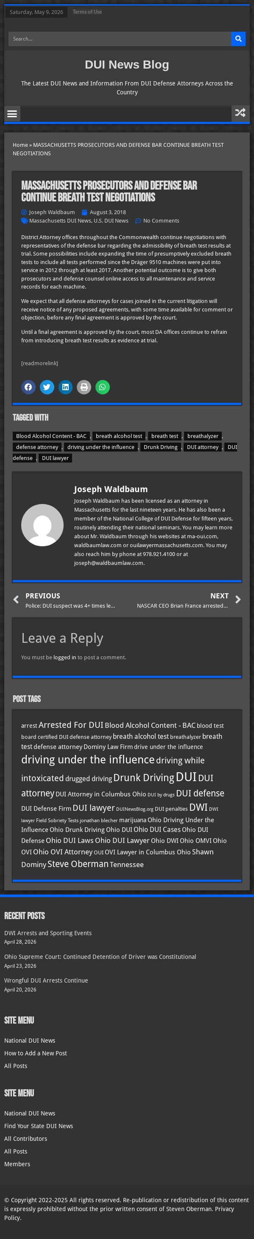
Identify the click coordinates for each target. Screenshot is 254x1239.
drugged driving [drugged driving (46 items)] (88, 779)
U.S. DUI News (111, 221)
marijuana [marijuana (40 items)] (132, 820)
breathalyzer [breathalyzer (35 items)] (185, 736)
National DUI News (29, 1040)
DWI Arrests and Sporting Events (48, 933)
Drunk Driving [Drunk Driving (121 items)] (143, 778)
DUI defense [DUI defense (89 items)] (200, 793)
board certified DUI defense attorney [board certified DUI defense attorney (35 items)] (66, 736)
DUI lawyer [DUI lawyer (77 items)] (94, 808)
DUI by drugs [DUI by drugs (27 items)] (161, 795)
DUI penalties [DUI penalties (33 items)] (171, 809)
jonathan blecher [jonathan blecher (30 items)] (99, 820)
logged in (64, 657)
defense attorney (37, 447)
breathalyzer (202, 436)
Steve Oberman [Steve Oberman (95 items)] (78, 864)
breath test (164, 436)
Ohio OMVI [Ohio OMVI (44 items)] (196, 841)
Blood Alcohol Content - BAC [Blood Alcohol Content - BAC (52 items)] (150, 725)
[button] (12, 114)
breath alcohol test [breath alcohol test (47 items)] (141, 736)
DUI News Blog (127, 64)
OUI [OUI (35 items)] (98, 852)
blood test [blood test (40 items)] (210, 725)
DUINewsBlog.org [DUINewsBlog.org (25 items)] (135, 809)
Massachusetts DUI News (60, 221)
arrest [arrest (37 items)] (29, 725)
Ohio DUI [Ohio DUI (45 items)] (119, 830)
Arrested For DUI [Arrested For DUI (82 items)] (71, 725)
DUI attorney (202, 447)
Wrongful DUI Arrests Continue (46, 980)
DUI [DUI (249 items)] (186, 777)
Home (20, 145)
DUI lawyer (55, 458)
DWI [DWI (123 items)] (198, 807)
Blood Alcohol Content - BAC (51, 436)
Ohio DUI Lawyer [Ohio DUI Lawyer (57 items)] (122, 840)
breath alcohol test (119, 436)
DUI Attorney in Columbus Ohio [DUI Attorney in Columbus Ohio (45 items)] (101, 794)
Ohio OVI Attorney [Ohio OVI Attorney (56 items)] (62, 852)
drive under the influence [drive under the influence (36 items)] (168, 746)
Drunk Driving (161, 447)
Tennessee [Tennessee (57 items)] (127, 864)
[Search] (238, 39)
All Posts (15, 1066)
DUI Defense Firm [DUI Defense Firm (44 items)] (46, 808)
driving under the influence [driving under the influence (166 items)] (88, 759)
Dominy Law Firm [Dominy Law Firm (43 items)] (108, 747)
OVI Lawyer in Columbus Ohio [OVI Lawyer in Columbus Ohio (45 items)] (148, 852)
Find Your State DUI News (38, 1126)
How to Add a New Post (35, 1053)
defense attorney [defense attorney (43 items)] (57, 747)
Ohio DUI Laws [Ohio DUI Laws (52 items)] (70, 841)
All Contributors (25, 1138)
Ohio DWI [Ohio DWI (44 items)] (165, 841)
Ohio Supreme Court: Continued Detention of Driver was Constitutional (100, 956)
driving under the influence (100, 447)
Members (17, 1164)
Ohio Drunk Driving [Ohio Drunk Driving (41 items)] (77, 829)
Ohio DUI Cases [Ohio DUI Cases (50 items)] (157, 830)
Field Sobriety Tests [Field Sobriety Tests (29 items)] (57, 820)
